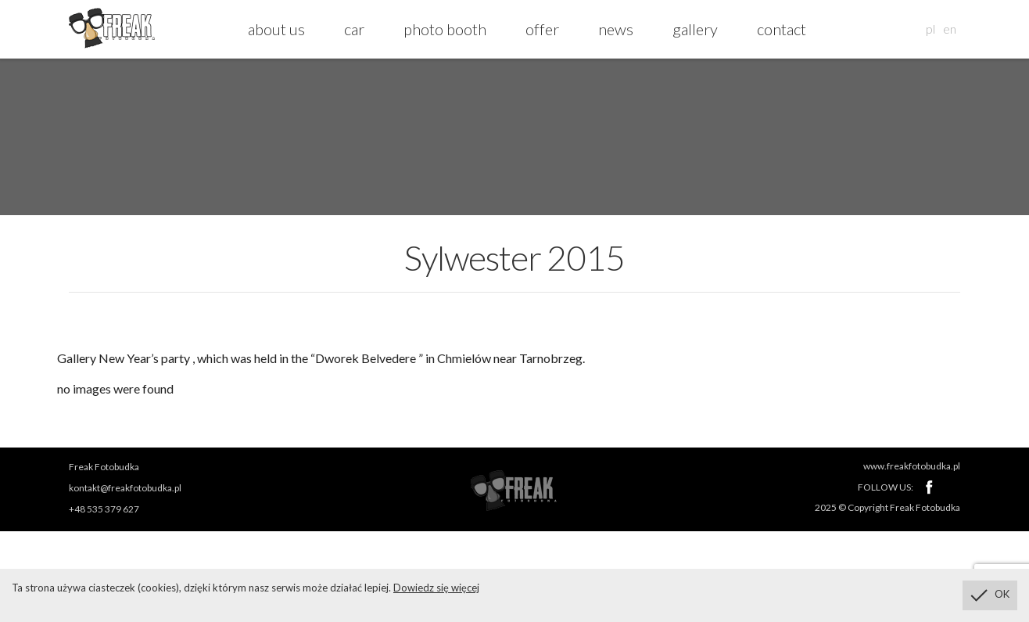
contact (781, 29)
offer (542, 29)
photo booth (444, 29)
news (615, 29)
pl (930, 28)
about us (276, 29)
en (949, 28)
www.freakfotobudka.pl (911, 466)
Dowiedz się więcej (436, 587)
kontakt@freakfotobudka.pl (125, 488)
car (354, 29)
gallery (695, 29)
